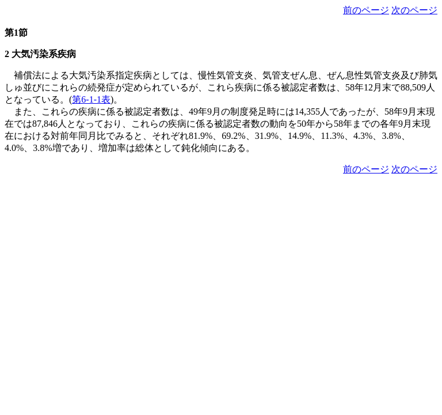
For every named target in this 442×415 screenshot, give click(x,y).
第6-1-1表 (91, 99)
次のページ (414, 10)
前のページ (366, 10)
